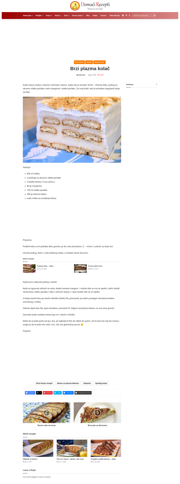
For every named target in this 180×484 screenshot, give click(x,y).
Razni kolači (99, 62)
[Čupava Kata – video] (29, 268)
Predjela (38, 15)
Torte (66, 15)
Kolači (57, 15)
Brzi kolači (79, 62)
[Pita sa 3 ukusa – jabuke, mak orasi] (72, 448)
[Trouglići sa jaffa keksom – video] (106, 448)
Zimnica (103, 15)
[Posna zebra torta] (80, 268)
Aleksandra (81, 75)
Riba (88, 15)
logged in (34, 477)
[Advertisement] (90, 38)
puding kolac (101, 383)
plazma (88, 383)
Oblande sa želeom (30, 459)
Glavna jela (27, 15)
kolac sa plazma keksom (68, 383)
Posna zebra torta (95, 266)
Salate (95, 15)
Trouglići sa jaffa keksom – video (103, 459)
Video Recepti (115, 15)
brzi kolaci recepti (44, 383)
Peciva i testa (77, 15)
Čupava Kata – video (45, 266)
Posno (48, 15)
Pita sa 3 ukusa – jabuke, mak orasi (70, 459)
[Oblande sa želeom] (38, 448)
